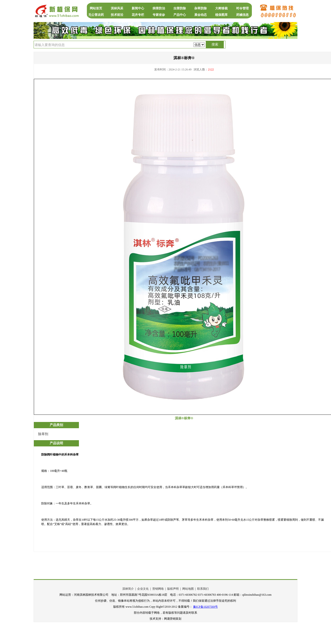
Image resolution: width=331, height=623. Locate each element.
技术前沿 (117, 15)
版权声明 (173, 588)
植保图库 (221, 15)
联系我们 (203, 588)
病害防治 (159, 8)
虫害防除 (179, 8)
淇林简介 (128, 588)
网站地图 (188, 588)
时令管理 (242, 8)
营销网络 (158, 588)
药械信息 (242, 15)
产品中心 (179, 15)
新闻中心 (138, 8)
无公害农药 (96, 15)
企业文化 (143, 588)
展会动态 (200, 15)
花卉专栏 (138, 15)
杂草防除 (200, 8)
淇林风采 (117, 8)
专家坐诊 (159, 15)
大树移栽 (221, 8)
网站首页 (96, 8)
